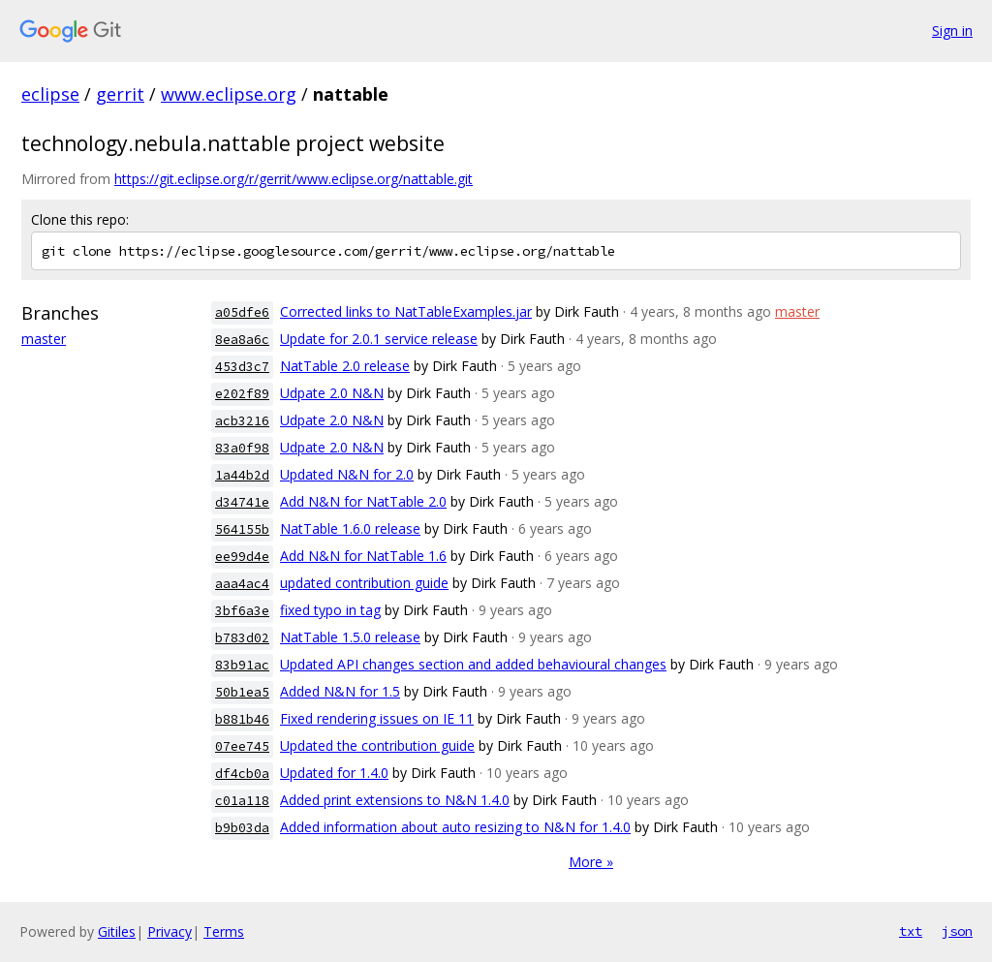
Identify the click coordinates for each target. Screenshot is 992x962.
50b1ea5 (242, 692)
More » (591, 862)
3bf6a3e (242, 611)
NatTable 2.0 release (345, 366)
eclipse (50, 94)
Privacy (169, 931)
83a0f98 (242, 448)
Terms (223, 931)
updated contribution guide (364, 583)
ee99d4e (242, 556)
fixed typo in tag (330, 610)
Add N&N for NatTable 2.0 (363, 501)
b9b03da (242, 828)
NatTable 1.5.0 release (350, 637)
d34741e (242, 502)
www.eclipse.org (228, 94)
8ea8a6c (242, 339)
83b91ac (242, 665)
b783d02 (242, 638)
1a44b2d (242, 475)
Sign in (952, 30)
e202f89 (242, 394)
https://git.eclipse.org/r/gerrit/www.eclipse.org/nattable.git (293, 179)
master (43, 338)
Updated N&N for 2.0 (347, 474)
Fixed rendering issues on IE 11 (377, 718)
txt (910, 931)
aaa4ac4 (242, 583)
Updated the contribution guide (377, 745)
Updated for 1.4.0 (334, 772)
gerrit (120, 94)
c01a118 (242, 800)
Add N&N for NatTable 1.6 (363, 555)
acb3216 (242, 421)
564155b (242, 529)
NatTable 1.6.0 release (350, 528)
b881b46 (242, 719)
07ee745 (242, 746)
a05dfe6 (242, 312)
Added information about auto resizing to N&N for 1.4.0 (455, 827)
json (957, 931)
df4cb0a (242, 773)
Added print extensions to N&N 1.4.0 (395, 800)
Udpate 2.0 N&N (332, 393)
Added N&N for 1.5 (340, 691)
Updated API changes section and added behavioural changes (473, 664)
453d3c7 (242, 366)
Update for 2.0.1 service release (379, 338)
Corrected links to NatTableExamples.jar (406, 311)
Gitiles (117, 931)
